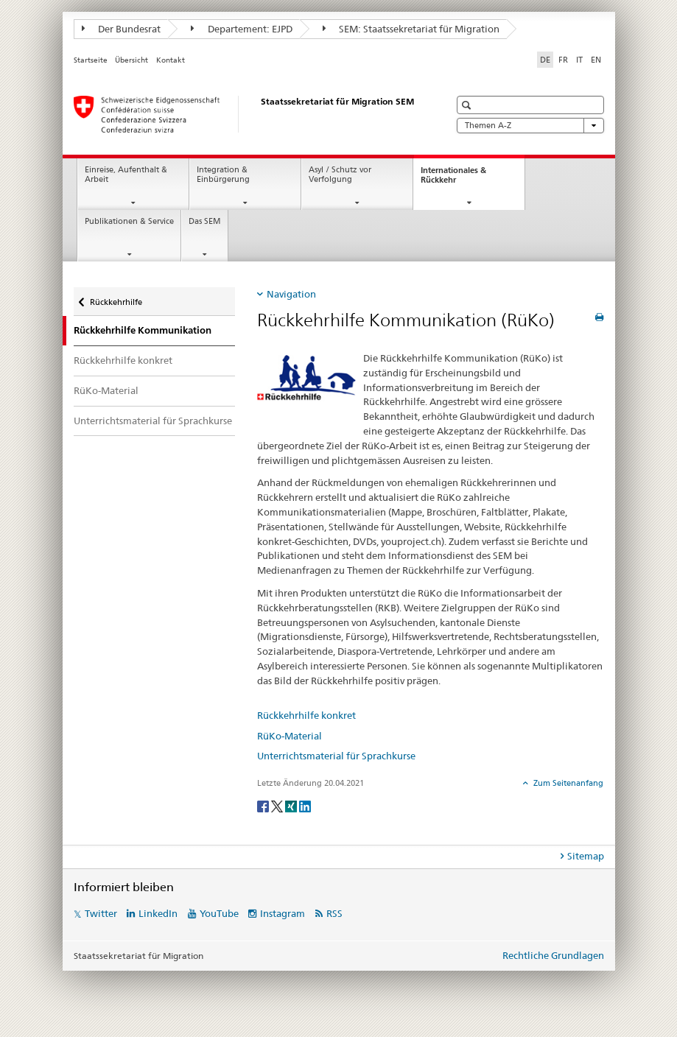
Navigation (291, 294)
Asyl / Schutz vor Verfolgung (340, 174)
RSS (334, 913)
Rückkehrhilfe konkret (123, 360)
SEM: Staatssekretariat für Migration (411, 29)
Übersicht (131, 60)
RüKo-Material (106, 390)
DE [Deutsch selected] (545, 60)
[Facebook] (264, 805)
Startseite (91, 60)
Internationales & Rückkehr (453, 179)
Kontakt (170, 60)
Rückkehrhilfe (115, 297)
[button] (468, 104)
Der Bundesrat (121, 29)
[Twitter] (278, 805)
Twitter (101, 913)
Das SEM (205, 221)
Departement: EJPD (241, 29)
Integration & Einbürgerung (223, 174)
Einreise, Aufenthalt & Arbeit (126, 174)
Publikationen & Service (129, 221)
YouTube (219, 913)
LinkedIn (158, 913)
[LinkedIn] (305, 805)
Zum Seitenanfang (567, 783)
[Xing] (292, 805)
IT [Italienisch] (579, 60)
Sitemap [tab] (585, 856)
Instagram (282, 913)
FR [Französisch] (563, 60)
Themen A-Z (530, 126)
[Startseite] (247, 114)
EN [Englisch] (596, 60)
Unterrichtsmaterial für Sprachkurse (153, 420)
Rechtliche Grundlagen (553, 955)
